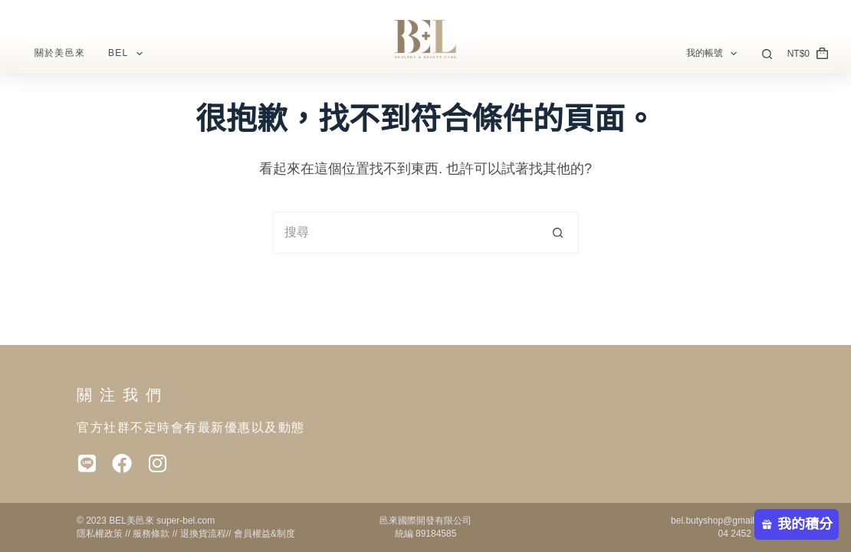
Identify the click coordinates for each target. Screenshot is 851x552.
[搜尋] (767, 54)
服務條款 (151, 533)
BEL (128, 53)
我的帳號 (714, 53)
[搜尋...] (404, 233)
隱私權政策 (100, 533)
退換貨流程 (203, 533)
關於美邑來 (59, 53)
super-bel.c (178, 520)
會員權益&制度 (264, 533)
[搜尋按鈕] (558, 233)
